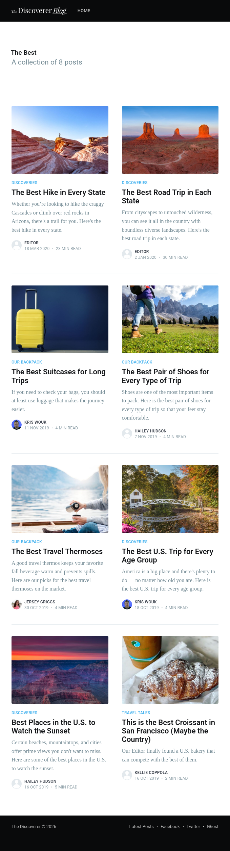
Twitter (193, 826)
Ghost (212, 826)
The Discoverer (26, 826)
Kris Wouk (35, 422)
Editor (31, 243)
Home (84, 10)
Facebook (170, 826)
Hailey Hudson (151, 431)
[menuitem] (87, 11)
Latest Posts (141, 826)
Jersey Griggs (39, 602)
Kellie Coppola (151, 772)
